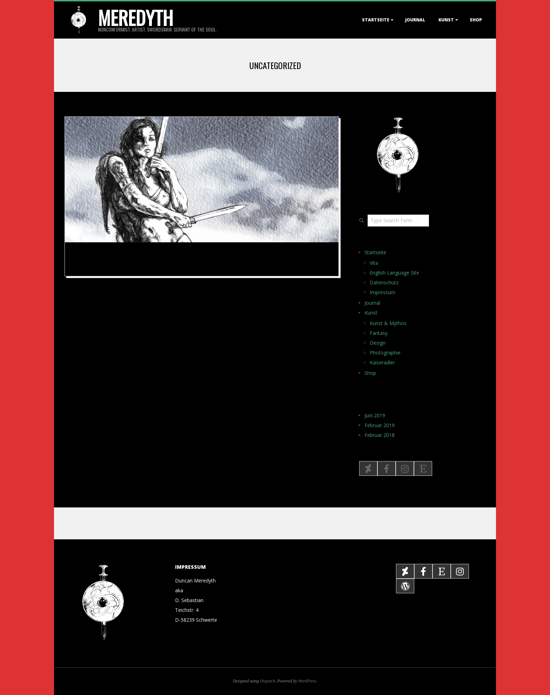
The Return (92, 256)
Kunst (446, 20)
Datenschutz (384, 282)
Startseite (375, 20)
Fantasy (379, 333)
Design (377, 342)
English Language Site (394, 272)
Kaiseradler (382, 362)
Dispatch (267, 681)
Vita (374, 262)
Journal (415, 20)
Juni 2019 (374, 415)
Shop (476, 20)
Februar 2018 (379, 435)
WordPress (307, 681)
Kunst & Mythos (388, 323)
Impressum (382, 292)
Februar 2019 (379, 425)
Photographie (385, 352)
